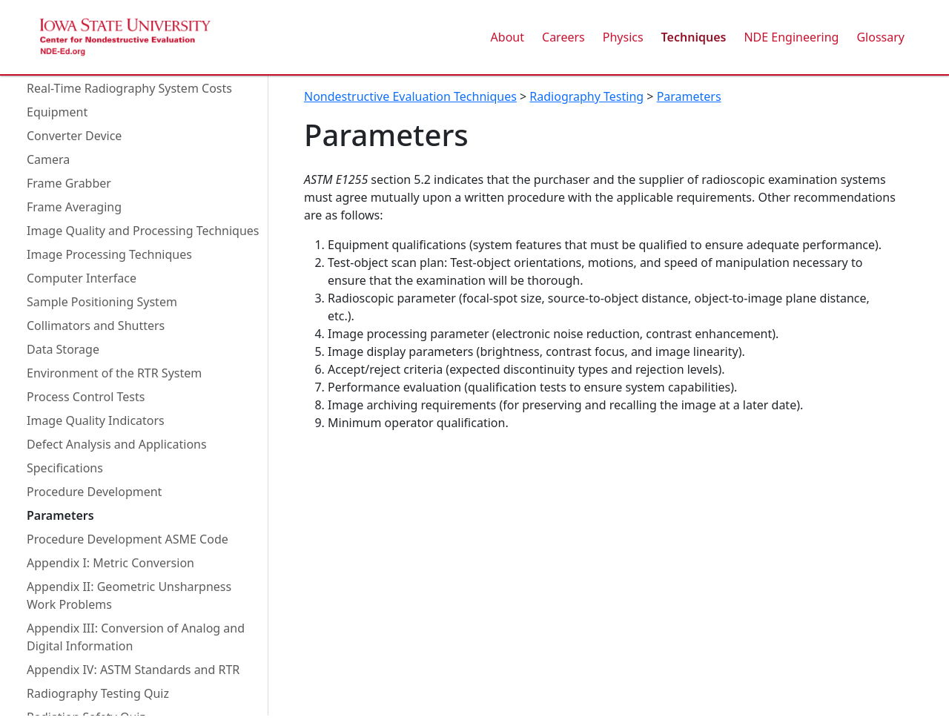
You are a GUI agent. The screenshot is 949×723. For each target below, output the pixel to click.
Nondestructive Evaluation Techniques (410, 96)
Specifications (65, 468)
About (507, 37)
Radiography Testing (586, 96)
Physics (623, 37)
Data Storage (63, 349)
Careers (563, 37)
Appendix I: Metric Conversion (110, 563)
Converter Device (74, 136)
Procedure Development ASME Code (127, 539)
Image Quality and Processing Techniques (143, 230)
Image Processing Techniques (109, 254)
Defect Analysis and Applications (117, 444)
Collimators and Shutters (96, 325)
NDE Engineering (791, 37)
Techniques (694, 37)
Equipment (57, 112)
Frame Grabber (69, 183)
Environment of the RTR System (114, 373)
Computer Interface (81, 278)
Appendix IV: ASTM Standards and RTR (133, 669)
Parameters (60, 515)
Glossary (880, 37)
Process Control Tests (86, 397)
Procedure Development (94, 491)
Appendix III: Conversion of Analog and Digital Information (136, 637)
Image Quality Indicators (96, 420)
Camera (48, 159)
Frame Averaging (74, 207)
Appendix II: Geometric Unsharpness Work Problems (129, 595)
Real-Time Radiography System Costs (129, 88)
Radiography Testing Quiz (98, 693)
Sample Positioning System (102, 302)
